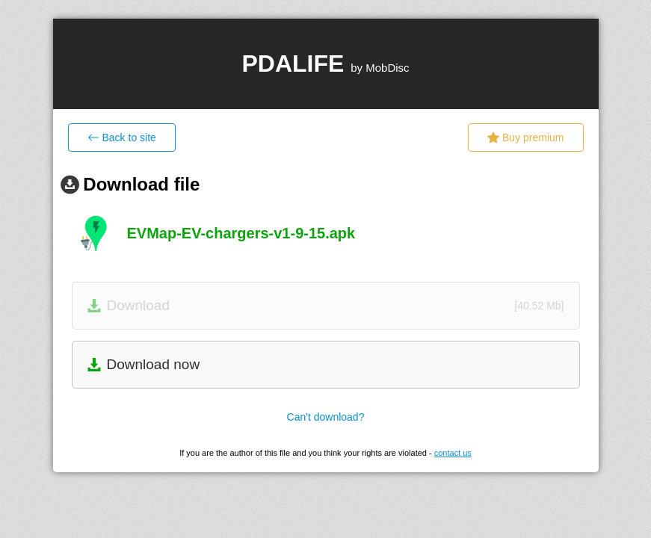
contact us (453, 452)
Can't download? (326, 417)
